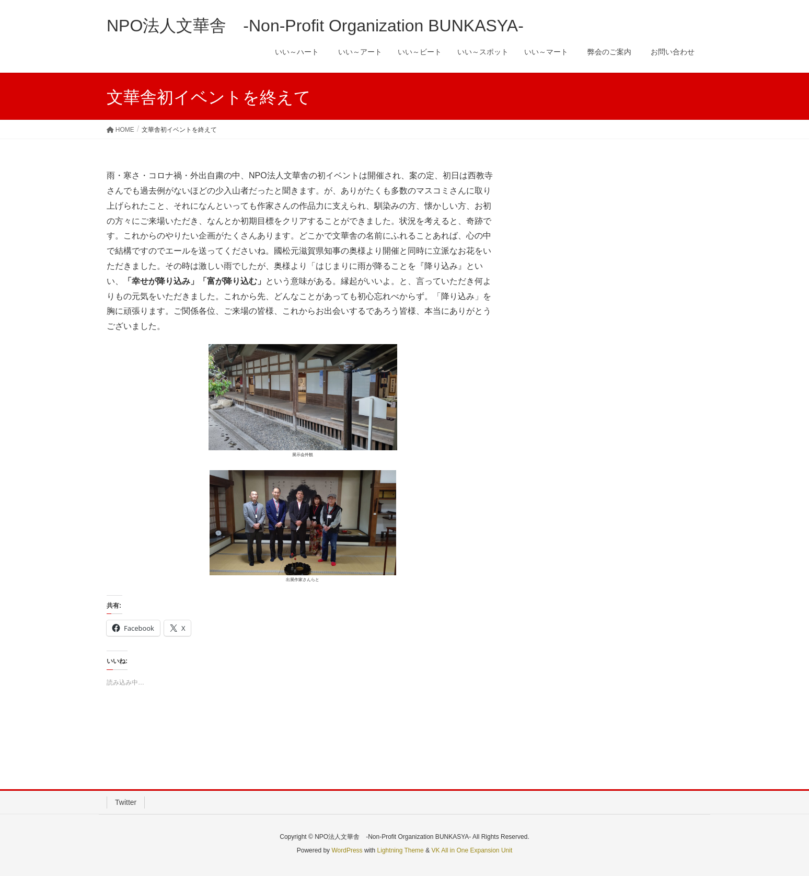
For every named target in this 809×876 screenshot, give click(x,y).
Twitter (125, 802)
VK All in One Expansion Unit (471, 850)
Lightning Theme (400, 850)
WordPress (346, 850)
